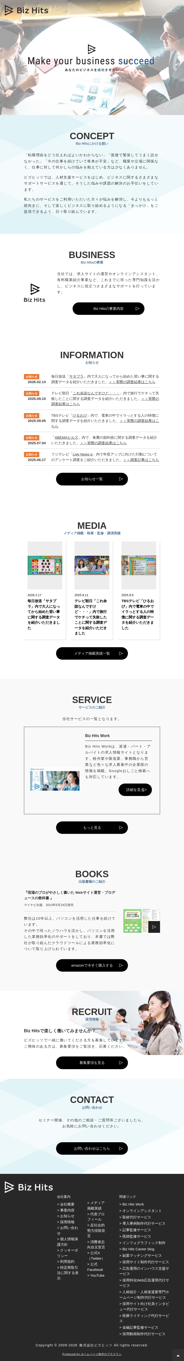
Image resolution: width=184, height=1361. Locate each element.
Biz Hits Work (133, 1204)
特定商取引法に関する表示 (68, 1272)
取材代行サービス (136, 1217)
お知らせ (67, 1216)
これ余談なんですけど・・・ (96, 393)
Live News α (82, 454)
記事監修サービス (136, 1230)
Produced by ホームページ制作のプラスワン (91, 1354)
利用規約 (67, 1261)
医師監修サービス (136, 1236)
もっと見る (92, 827)
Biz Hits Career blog (138, 1249)
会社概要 (67, 1204)
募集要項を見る (92, 1063)
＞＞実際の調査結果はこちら (132, 382)
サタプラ (76, 376)
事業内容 (67, 1210)
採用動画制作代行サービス (144, 1334)
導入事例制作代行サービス (144, 1223)
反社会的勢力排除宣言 (96, 1230)
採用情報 (67, 1222)
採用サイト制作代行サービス (145, 1262)
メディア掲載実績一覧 (92, 653)
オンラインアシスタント (142, 1211)
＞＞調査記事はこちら (141, 460)
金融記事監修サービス (140, 1327)
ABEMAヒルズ (66, 437)
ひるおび (80, 415)
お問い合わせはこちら (92, 1148)
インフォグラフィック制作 (144, 1243)
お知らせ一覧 (92, 479)
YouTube (97, 1275)
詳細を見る (135, 790)
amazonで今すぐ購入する (92, 965)
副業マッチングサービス (142, 1255)
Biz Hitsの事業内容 (108, 308)
